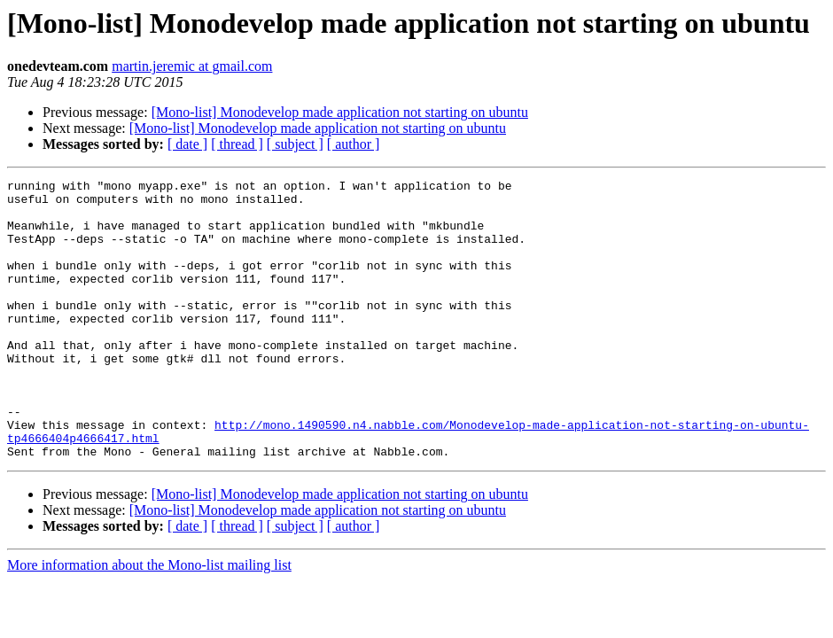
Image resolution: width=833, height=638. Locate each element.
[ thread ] (237, 144)
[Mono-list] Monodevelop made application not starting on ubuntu (340, 112)
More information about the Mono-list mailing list (149, 620)
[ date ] (187, 144)
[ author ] (353, 144)
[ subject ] (295, 144)
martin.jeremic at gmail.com (192, 66)
